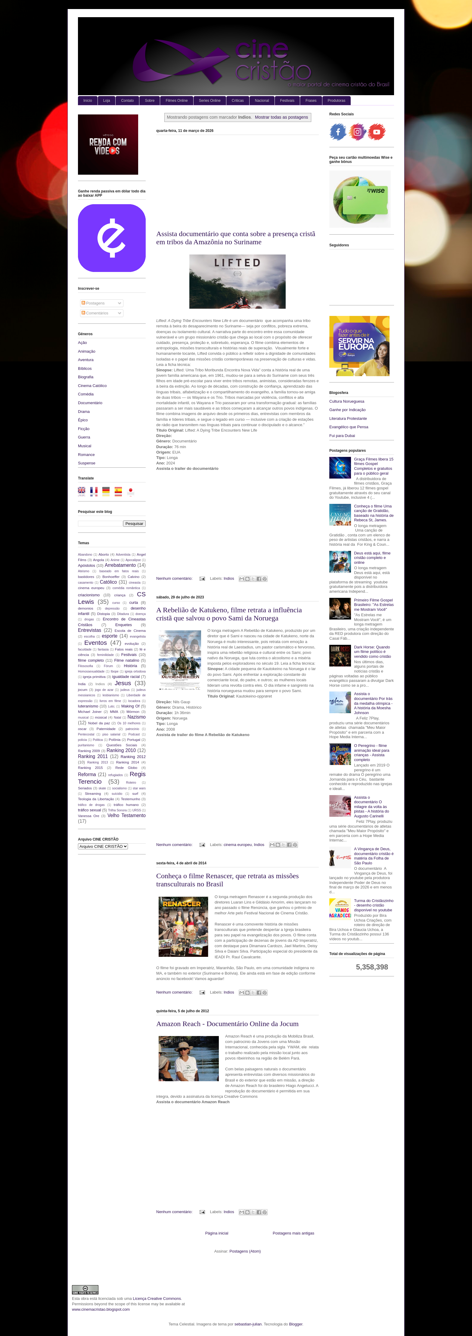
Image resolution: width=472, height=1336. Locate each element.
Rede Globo (126, 767)
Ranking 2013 (97, 762)
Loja (106, 100)
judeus (125, 689)
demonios (85, 608)
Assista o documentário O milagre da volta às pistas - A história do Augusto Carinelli (371, 806)
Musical (84, 446)
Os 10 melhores (129, 723)
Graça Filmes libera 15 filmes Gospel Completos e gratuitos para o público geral (373, 466)
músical (101, 717)
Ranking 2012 (133, 756)
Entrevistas (89, 630)
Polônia (114, 739)
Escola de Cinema (130, 630)
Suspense (86, 463)
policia (82, 739)
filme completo (91, 660)
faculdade (85, 649)
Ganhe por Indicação (347, 409)
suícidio (117, 793)
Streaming (93, 793)
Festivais (287, 100)
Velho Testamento (126, 815)
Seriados (85, 788)
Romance (86, 454)
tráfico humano (126, 805)
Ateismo (83, 571)
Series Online (210, 100)
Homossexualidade (91, 671)
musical (83, 717)
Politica (98, 739)
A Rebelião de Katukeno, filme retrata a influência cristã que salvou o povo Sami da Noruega (229, 614)
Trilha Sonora (117, 810)
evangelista (138, 636)
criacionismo (89, 595)
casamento (85, 582)
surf (135, 793)
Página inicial (216, 1233)
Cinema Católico (92, 385)
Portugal (133, 739)
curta (133, 602)
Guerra (84, 437)
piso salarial (111, 734)
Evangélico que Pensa (348, 427)
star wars (139, 788)
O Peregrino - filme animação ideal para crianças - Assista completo (371, 752)
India (81, 684)
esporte (109, 635)
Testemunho (130, 799)
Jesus (123, 682)
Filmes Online (177, 100)
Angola (98, 560)
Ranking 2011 (93, 756)
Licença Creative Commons (157, 1298)
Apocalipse (133, 560)
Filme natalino (126, 660)
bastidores (86, 577)
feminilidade (105, 655)
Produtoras (337, 100)
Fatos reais (124, 649)
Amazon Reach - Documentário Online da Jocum (227, 1024)
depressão (112, 608)
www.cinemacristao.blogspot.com (101, 1309)
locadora (134, 701)
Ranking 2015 (90, 767)
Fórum (108, 666)
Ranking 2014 (127, 762)
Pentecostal (86, 734)
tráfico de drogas (91, 805)
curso (116, 602)
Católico (108, 582)
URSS (136, 810)
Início (87, 100)
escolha (89, 636)
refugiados (115, 775)
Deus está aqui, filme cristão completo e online (372, 558)
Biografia (85, 377)
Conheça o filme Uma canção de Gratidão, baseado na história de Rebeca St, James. (374, 513)
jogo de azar (104, 689)
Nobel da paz (99, 723)
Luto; (111, 706)
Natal (117, 717)
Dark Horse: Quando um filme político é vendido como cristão (372, 652)
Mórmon (132, 711)
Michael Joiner (90, 711)
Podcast (134, 734)
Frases (311, 100)
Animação (86, 351)
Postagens (93, 303)
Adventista (123, 554)
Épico (83, 420)
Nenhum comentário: (175, 578)
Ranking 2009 (89, 751)
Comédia (86, 394)
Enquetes (123, 625)
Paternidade (106, 729)
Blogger (295, 1324)
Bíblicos (85, 368)
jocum (82, 689)
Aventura (86, 359)
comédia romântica (126, 588)
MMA (114, 711)
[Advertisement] (237, 184)
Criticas (238, 100)
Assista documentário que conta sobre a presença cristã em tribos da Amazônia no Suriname (235, 238)
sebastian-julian (248, 1324)
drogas (89, 619)
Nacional (262, 100)
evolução (132, 643)
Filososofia (85, 666)
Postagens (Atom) (245, 1251)
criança (120, 595)
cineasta (135, 582)
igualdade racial (126, 676)
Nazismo (136, 717)
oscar (82, 729)
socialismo (119, 788)
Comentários (95, 313)
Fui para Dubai (342, 435)
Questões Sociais (121, 745)
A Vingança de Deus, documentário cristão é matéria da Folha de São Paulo (374, 856)
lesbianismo (111, 695)
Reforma (87, 774)
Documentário (90, 403)
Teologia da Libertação (96, 799)
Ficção (83, 428)
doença (140, 614)
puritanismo (86, 745)
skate (102, 788)
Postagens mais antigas (293, 1233)
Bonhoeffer (111, 577)
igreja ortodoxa (135, 671)
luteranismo (88, 706)
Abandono (85, 554)
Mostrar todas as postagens (281, 117)
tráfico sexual (89, 810)
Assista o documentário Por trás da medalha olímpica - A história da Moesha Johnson (373, 703)
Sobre (149, 100)
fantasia (103, 649)
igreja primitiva (94, 677)
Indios (229, 578)
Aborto (103, 554)
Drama (84, 411)
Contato (127, 100)
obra (85, 1298)
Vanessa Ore (88, 816)
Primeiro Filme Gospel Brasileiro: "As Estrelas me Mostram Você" (374, 605)
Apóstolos (86, 565)
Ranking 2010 (121, 750)
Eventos (95, 642)
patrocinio (132, 729)
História (130, 665)
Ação (82, 342)
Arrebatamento (120, 565)
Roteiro (131, 782)
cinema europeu (238, 844)
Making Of (130, 706)
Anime (115, 560)
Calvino (133, 577)
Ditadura (123, 614)
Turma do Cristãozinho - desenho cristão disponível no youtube (373, 905)
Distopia (103, 614)
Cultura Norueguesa (346, 401)
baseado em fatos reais (119, 571)
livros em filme (110, 701)
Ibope (115, 671)
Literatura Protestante (348, 418)
